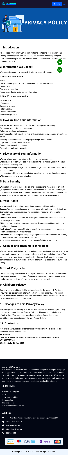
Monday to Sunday (13, 426)
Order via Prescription (10, 392)
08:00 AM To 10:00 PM (14, 422)
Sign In (57, 4)
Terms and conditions (10, 397)
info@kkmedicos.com (14, 429)
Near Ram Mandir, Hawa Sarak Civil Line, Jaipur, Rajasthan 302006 (34, 418)
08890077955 (11, 433)
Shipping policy (8, 403)
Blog (4, 394)
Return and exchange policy (13, 406)
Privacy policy (7, 400)
